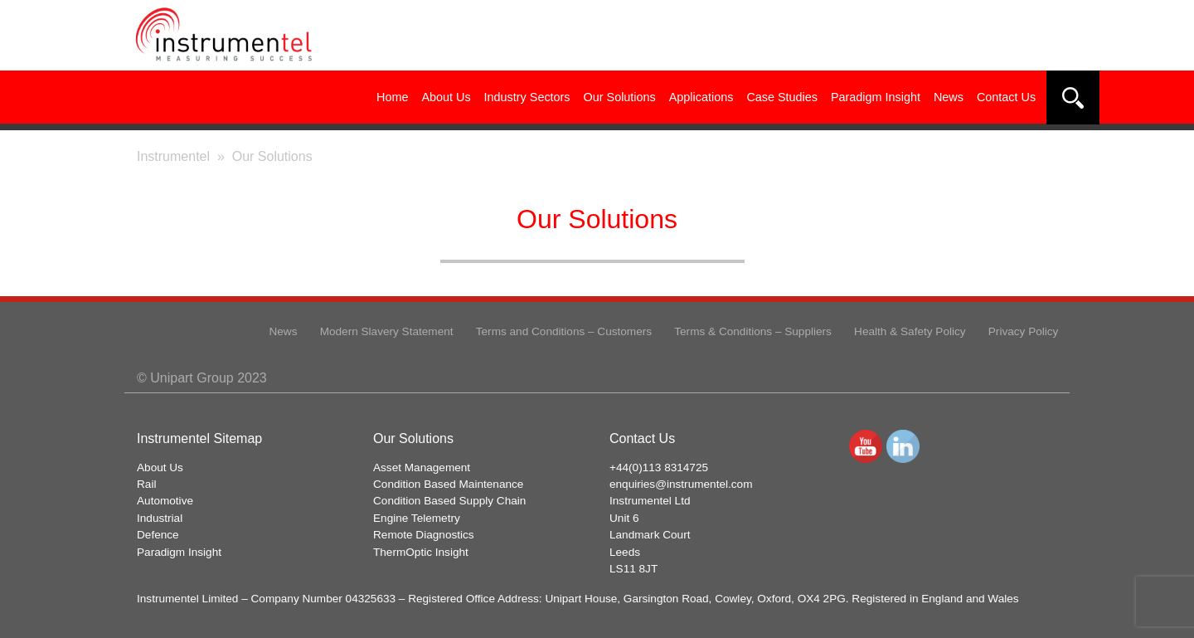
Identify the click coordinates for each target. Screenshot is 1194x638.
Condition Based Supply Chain (449, 500)
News (948, 97)
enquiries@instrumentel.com (680, 484)
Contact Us (1006, 97)
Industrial (159, 518)
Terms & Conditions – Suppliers (753, 331)
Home (392, 97)
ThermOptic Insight (420, 552)
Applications (701, 97)
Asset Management (421, 467)
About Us (445, 97)
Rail (146, 484)
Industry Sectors (527, 97)
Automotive (165, 500)
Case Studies (782, 97)
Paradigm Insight (875, 97)
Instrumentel (173, 156)
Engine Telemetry (416, 518)
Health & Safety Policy (910, 331)
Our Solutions (620, 97)
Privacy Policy (1023, 331)
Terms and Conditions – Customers (564, 331)
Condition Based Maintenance (448, 484)
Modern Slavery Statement (387, 331)
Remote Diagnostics (423, 534)
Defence (158, 534)
